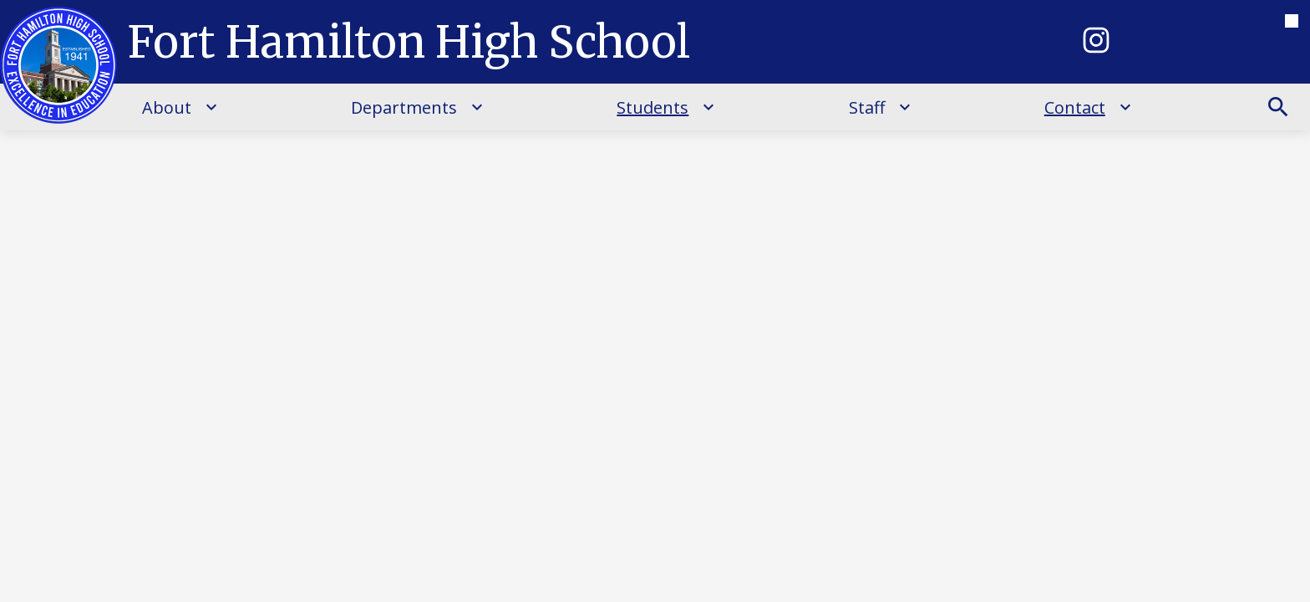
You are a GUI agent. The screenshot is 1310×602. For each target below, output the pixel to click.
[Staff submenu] (880, 107)
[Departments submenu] (417, 107)
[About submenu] (180, 107)
